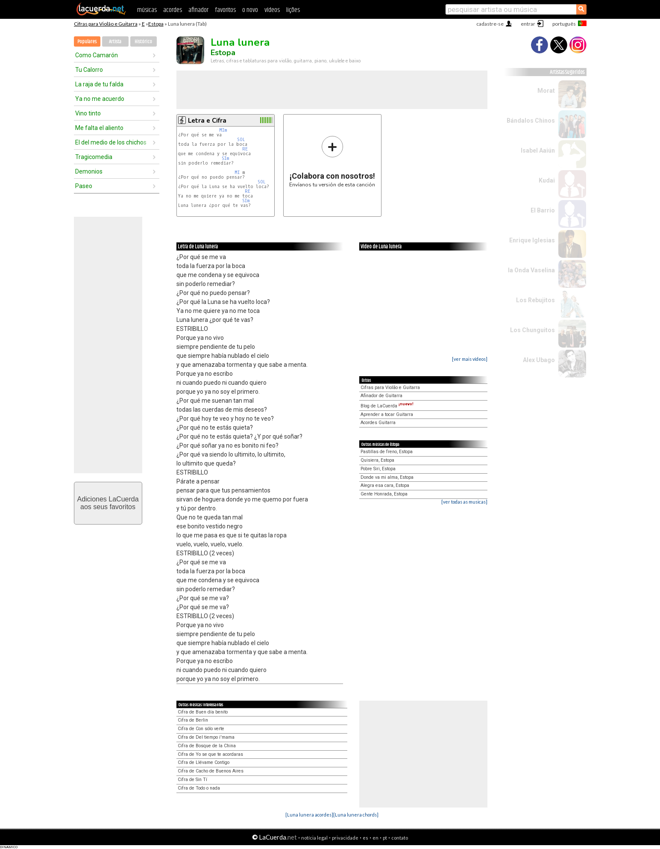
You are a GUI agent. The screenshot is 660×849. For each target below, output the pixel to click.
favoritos (225, 10)
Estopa (156, 24)
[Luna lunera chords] (355, 814)
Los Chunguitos (532, 330)
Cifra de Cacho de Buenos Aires (210, 771)
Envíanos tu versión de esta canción (332, 161)
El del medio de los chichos (111, 142)
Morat (546, 90)
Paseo (83, 186)
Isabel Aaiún (538, 150)
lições (293, 10)
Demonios (89, 171)
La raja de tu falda (99, 84)
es (365, 837)
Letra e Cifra (207, 120)
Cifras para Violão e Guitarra (106, 24)
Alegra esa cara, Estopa (385, 485)
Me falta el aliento (99, 127)
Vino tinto (88, 113)
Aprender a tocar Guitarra (387, 414)
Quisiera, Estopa (377, 460)
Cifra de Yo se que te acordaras (210, 754)
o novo (250, 10)
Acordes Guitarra (378, 422)
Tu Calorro (89, 69)
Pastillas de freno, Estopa (387, 451)
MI (237, 172)
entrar (528, 24)
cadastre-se (490, 24)
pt (385, 837)
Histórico (143, 42)
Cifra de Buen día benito (203, 712)
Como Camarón (96, 55)
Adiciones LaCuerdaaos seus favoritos (107, 502)
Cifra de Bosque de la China (207, 746)
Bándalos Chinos (531, 120)
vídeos (272, 10)
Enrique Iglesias (532, 240)
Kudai (547, 180)
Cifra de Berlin (193, 720)
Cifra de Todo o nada (199, 788)
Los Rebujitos (535, 300)
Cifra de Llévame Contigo (203, 762)
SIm (225, 158)
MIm (223, 130)
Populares (87, 42)
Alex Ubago (539, 360)
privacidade (345, 837)
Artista (115, 42)
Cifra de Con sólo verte (201, 728)
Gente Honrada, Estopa (384, 494)
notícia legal (314, 837)
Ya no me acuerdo (99, 98)
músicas (147, 10)
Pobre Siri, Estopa (378, 469)
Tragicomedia (93, 156)
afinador (198, 10)
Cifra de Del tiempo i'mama (206, 737)
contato (399, 837)
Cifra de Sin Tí (192, 779)
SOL (241, 139)
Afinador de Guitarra (381, 395)
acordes (172, 10)
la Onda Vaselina (531, 270)
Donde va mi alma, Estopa (387, 477)
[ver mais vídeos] (469, 359)
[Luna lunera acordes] (309, 814)
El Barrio (543, 210)
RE (245, 149)
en (375, 837)
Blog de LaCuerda (387, 406)
